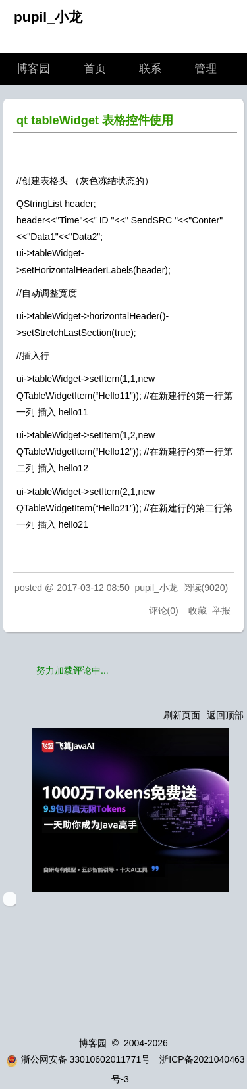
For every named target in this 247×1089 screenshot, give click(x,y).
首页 (95, 68)
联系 (150, 68)
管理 (205, 68)
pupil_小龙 (48, 16)
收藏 (197, 610)
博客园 (33, 68)
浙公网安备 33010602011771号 (78, 1059)
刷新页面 (181, 715)
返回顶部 (225, 715)
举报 (221, 610)
